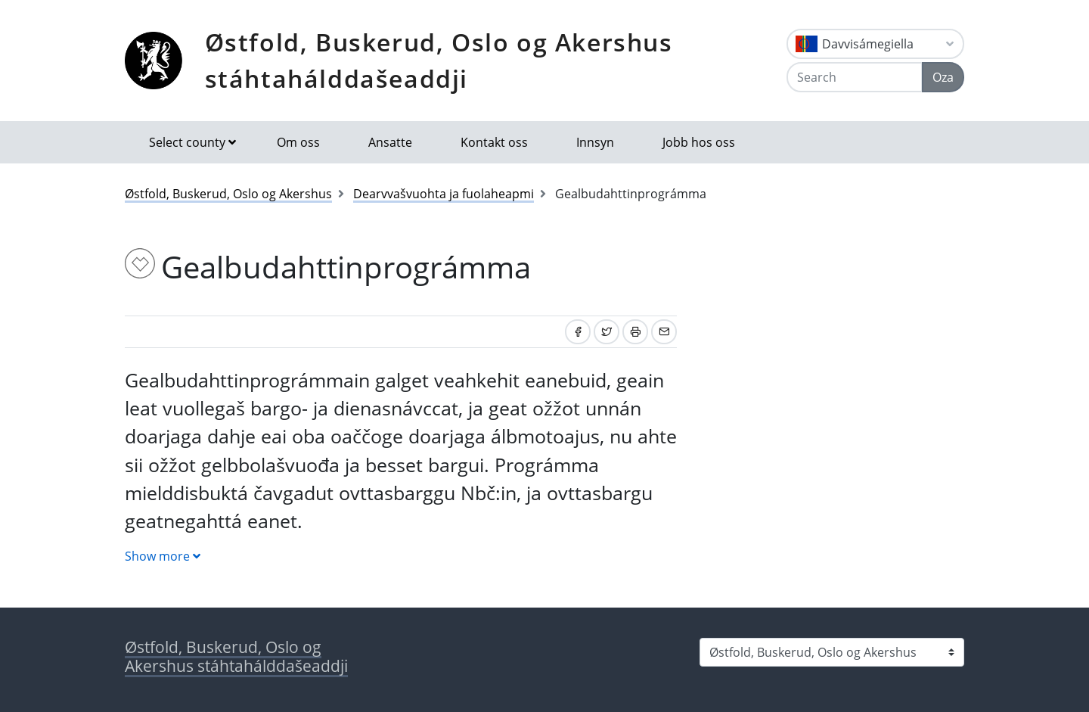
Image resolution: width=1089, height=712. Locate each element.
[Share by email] (664, 331)
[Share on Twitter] (606, 331)
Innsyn (595, 142)
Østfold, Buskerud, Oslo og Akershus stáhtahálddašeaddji (439, 60)
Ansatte (390, 142)
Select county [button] (187, 142)
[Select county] (832, 652)
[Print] (635, 331)
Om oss (298, 142)
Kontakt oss (494, 142)
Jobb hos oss (698, 142)
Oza (943, 77)
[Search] (854, 77)
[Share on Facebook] (578, 331)
